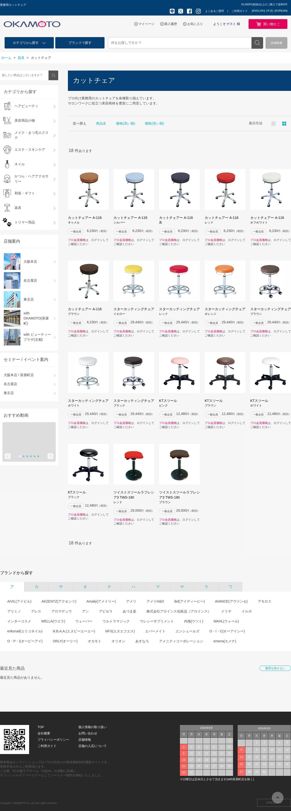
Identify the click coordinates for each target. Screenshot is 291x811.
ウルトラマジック (116, 621)
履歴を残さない (275, 668)
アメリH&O (155, 601)
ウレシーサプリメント (157, 621)
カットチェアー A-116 (88, 220)
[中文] (270, 10)
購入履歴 (170, 24)
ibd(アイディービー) (189, 601)
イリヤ (226, 611)
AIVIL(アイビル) (19, 601)
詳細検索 (276, 43)
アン (85, 611)
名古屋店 (10, 384)
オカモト (94, 641)
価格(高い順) (125, 123)
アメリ (131, 601)
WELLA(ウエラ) (53, 621)
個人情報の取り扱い (92, 727)
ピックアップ (284, 124)
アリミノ (14, 611)
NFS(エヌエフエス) (120, 631)
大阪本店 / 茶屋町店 (19, 375)
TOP (41, 727)
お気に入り (195, 24)
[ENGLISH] (258, 10)
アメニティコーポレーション (181, 641)
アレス (36, 611)
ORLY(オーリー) (65, 641)
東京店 (9, 393)
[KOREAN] (281, 10)
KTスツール (179, 403)
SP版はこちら (274, 802)
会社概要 (44, 733)
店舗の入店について (92, 746)
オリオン (118, 641)
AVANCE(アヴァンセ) (231, 601)
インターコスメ (19, 621)
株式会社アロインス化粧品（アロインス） (178, 611)
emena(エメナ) (224, 641)
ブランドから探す (16, 573)
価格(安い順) (154, 123)
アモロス (264, 601)
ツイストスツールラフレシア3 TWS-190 (133, 497)
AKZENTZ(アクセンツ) (59, 601)
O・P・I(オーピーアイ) (24, 641)
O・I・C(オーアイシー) (227, 631)
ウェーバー (83, 621)
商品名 (101, 123)
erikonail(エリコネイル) (24, 631)
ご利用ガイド (240, 10)
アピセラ (106, 611)
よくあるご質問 (214, 10)
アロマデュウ (61, 611)
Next (50, 456)
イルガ (247, 611)
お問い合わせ (87, 733)
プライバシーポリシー (53, 739)
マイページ (146, 24)
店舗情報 (84, 739)
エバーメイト (155, 631)
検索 (257, 43)
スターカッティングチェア (133, 311)
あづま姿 (129, 611)
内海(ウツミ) (193, 621)
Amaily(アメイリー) (101, 601)
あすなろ (142, 641)
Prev (8, 456)
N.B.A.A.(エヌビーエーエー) (74, 631)
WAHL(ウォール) (226, 621)
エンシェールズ (187, 631)
